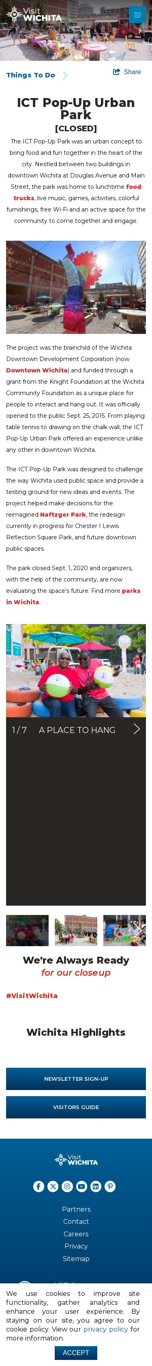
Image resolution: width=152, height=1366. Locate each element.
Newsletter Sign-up (76, 1078)
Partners (76, 1209)
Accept (76, 1352)
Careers (76, 1234)
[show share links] (127, 72)
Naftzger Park (63, 514)
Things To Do (30, 75)
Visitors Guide (76, 1107)
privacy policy (105, 1329)
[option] (76, 30)
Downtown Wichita (37, 370)
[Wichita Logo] (34, 14)
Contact (76, 1221)
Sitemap (76, 1259)
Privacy (76, 1246)
